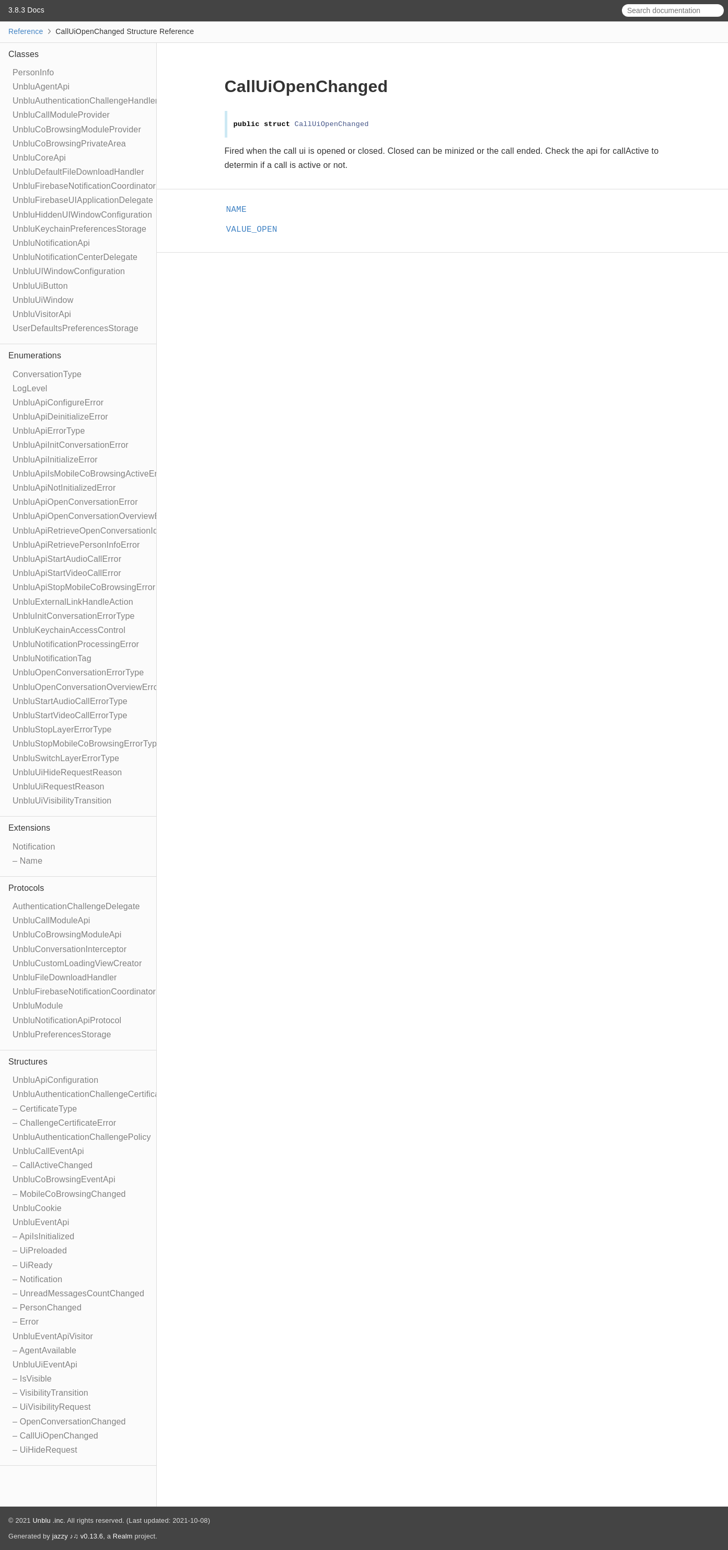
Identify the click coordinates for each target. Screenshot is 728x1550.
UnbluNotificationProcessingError (76, 644)
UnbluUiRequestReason (59, 786)
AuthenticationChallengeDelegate (76, 906)
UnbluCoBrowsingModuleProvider (77, 129)
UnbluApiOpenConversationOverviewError (93, 516)
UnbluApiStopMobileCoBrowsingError (84, 587)
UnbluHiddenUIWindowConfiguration (82, 214)
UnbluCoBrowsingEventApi (64, 1179)
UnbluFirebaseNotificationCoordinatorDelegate (101, 991)
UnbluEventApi (41, 1222)
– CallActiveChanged (53, 1165)
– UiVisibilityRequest (52, 1406)
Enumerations (34, 355)
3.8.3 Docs (26, 10)
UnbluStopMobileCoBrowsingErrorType (87, 743)
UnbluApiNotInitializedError (64, 487)
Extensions (29, 827)
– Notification (37, 1279)
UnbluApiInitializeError (55, 459)
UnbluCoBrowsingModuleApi (67, 934)
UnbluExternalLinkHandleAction (73, 601)
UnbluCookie (37, 1208)
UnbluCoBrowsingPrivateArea (69, 143)
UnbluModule (38, 1005)
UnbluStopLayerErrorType (62, 729)
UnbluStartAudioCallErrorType (70, 701)
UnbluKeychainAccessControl (69, 630)
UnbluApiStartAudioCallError (67, 559)
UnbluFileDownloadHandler (65, 977)
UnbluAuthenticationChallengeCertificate (90, 1094)
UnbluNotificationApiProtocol (67, 1020)
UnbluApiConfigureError (58, 402)
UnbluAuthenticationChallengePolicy (82, 1137)
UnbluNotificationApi (51, 243)
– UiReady (33, 1265)
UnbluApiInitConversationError (71, 444)
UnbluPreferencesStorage (62, 1034)
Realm (123, 1536)
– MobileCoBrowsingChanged (69, 1194)
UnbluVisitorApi (42, 314)
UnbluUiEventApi (45, 1364)
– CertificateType (45, 1108)
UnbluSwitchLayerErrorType (66, 758)
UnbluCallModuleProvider (61, 114)
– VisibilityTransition (50, 1392)
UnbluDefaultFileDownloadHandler (78, 171)
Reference (25, 31)
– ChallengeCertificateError (64, 1122)
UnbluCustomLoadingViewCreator (77, 963)
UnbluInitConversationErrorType (74, 616)
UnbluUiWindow (43, 300)
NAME (241, 209)
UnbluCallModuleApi (51, 920)
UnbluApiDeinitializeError (60, 416)
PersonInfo (33, 72)
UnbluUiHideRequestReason (67, 772)
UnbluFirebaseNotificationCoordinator (84, 186)
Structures (28, 1061)
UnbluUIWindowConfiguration (69, 271)
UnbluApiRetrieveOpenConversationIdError (95, 530)
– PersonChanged (47, 1307)
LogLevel (30, 388)
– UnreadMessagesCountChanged (78, 1293)
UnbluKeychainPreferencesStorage (79, 228)
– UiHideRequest (45, 1449)
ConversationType (47, 374)
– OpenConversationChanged (69, 1421)
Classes (23, 54)
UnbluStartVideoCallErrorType (70, 715)
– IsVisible (32, 1378)
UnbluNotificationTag (52, 658)
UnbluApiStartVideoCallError (67, 573)
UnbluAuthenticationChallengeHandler (85, 100)
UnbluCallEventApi (48, 1151)
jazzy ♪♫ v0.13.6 (77, 1536)
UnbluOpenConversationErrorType (78, 672)
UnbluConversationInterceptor (69, 949)
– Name (27, 860)
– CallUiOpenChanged (55, 1435)
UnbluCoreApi (39, 157)
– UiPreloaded (40, 1250)
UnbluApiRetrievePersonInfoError (76, 544)
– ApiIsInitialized (43, 1236)
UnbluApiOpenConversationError (75, 501)
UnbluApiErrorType (49, 430)
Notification (34, 846)
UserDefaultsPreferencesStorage (75, 328)
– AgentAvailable (44, 1350)
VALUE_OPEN (256, 229)
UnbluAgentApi (41, 86)
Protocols (26, 888)
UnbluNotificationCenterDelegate (75, 257)
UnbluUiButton (40, 285)
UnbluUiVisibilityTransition (62, 800)
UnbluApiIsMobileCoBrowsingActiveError (90, 473)
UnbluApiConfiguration (55, 1080)
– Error (26, 1321)
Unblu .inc (47, 1520)
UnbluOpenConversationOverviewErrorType (96, 687)
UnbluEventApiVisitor (53, 1336)
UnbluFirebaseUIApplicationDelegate (83, 200)
